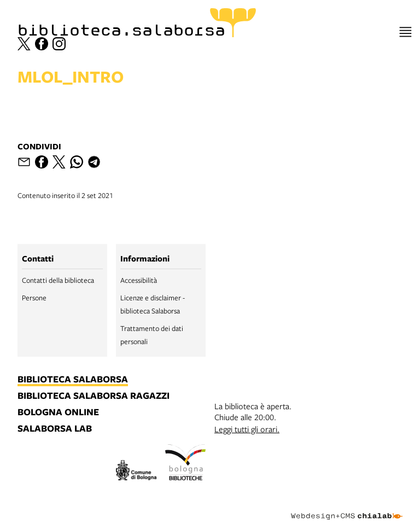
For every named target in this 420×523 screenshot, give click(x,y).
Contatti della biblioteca (58, 280)
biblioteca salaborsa (73, 379)
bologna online (58, 412)
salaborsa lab (55, 428)
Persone (34, 298)
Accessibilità (138, 280)
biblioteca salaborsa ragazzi (94, 396)
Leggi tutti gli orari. (246, 428)
